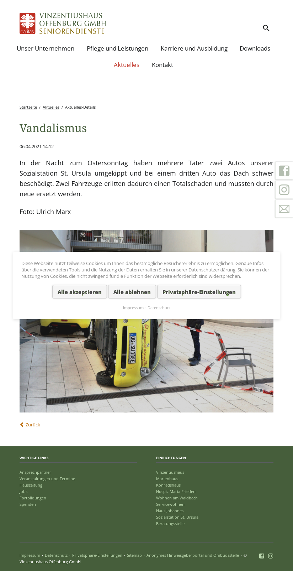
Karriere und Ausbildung (194, 48)
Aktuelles (126, 65)
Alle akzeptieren (80, 291)
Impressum (30, 555)
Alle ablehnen (132, 291)
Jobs (23, 491)
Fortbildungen (33, 497)
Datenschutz (56, 555)
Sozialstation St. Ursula (177, 517)
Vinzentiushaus (170, 472)
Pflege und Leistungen (117, 48)
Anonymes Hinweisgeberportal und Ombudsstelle (192, 555)
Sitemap (134, 555)
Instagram (284, 190)
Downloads (255, 48)
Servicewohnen (170, 504)
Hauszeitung (31, 485)
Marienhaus (167, 478)
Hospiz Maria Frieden (176, 491)
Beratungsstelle (170, 523)
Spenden (28, 504)
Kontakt (162, 65)
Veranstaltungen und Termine (47, 478)
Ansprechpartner (35, 472)
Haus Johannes (169, 510)
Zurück (33, 424)
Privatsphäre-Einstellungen (97, 555)
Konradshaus (168, 485)
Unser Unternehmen (45, 48)
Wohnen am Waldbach (177, 497)
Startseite (28, 107)
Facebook (284, 171)
